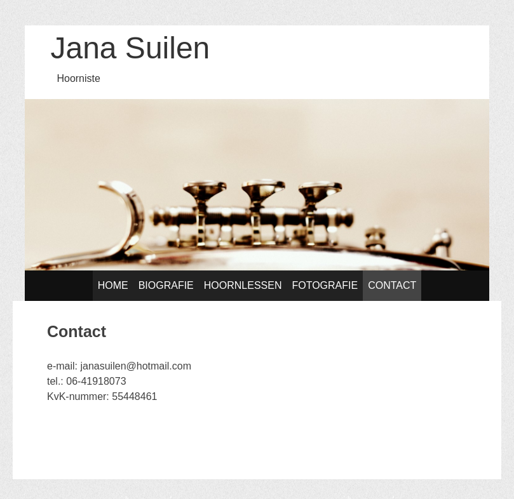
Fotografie (325, 285)
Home (113, 285)
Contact (392, 285)
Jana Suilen (130, 48)
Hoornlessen (243, 285)
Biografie (166, 285)
